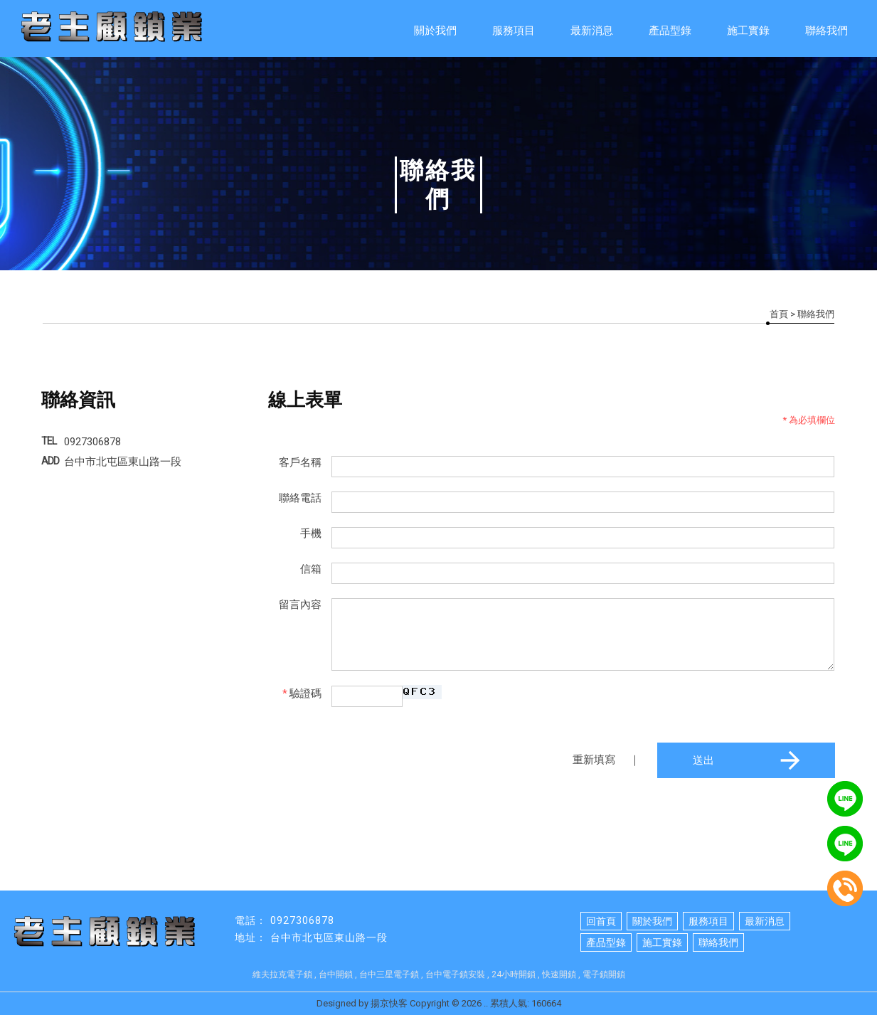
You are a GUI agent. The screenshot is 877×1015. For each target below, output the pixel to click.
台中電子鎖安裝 (455, 974)
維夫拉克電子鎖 (282, 974)
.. (486, 1003)
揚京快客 (389, 1003)
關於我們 (435, 30)
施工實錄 (748, 30)
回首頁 (601, 921)
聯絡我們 (826, 30)
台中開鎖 (336, 974)
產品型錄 (670, 30)
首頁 (779, 314)
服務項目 (513, 30)
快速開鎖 (559, 974)
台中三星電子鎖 (389, 974)
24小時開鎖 (513, 974)
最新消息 (591, 30)
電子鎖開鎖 (604, 974)
